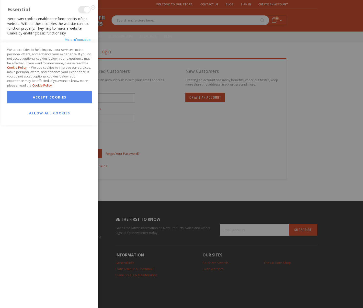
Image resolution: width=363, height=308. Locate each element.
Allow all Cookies (49, 296)
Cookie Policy (17, 250)
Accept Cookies (50, 280)
